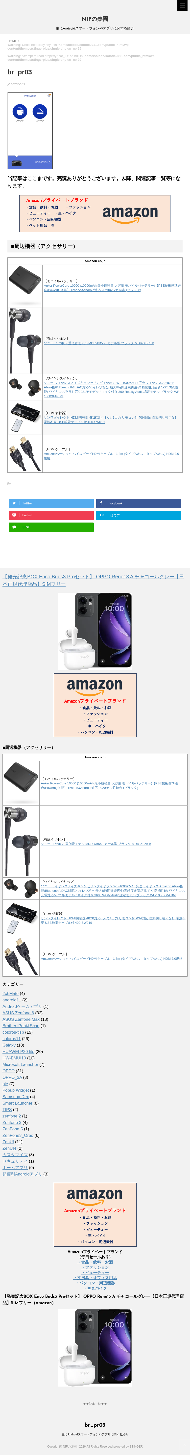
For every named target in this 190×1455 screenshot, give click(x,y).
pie (5, 1084)
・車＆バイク (95, 1288)
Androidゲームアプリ (22, 1006)
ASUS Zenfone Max (21, 1019)
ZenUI (8, 1142)
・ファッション (95, 1267)
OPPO (8, 1071)
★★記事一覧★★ (95, 1404)
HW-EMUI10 (14, 1058)
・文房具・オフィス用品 (95, 1278)
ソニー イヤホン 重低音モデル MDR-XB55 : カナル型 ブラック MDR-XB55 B (99, 343)
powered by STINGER (128, 1446)
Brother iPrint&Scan (20, 1025)
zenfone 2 (11, 1116)
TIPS (7, 1109)
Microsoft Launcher (20, 1064)
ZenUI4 (9, 1148)
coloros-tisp (13, 1032)
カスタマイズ (15, 1154)
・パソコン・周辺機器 (95, 1283)
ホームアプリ (15, 1167)
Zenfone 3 (12, 1122)
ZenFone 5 (12, 1129)
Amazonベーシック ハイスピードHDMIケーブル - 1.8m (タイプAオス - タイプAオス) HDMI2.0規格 (111, 958)
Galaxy (9, 1045)
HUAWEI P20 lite (18, 1051)
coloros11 (11, 1038)
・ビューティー (95, 1272)
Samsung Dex (15, 1096)
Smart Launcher (17, 1103)
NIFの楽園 (95, 19)
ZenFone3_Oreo (17, 1135)
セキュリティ (15, 1161)
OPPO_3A (12, 1077)
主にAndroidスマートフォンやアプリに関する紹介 (95, 1434)
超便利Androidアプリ (22, 1174)
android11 (11, 1000)
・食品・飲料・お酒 (95, 1262)
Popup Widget (15, 1090)
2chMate (10, 993)
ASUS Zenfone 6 (18, 1013)
